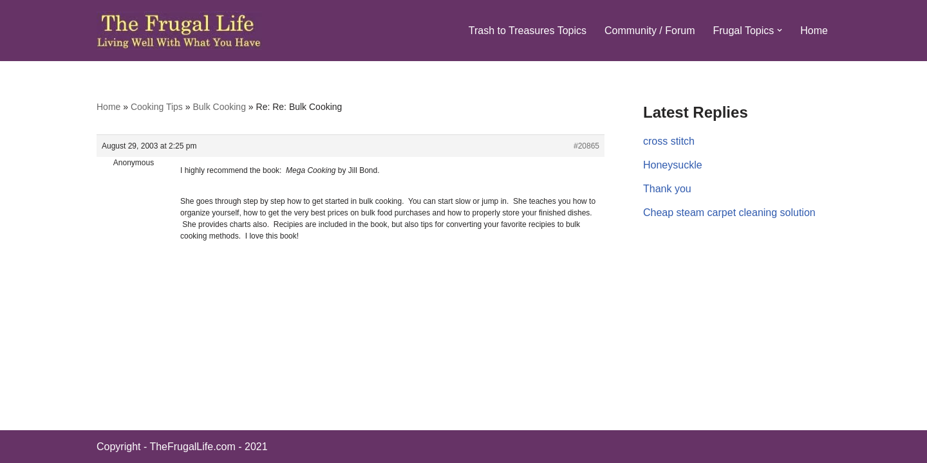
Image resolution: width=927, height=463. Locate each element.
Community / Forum (649, 30)
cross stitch (669, 141)
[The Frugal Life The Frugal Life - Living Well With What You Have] (179, 31)
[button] (779, 30)
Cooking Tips (157, 107)
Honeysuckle (672, 164)
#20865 (586, 145)
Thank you (667, 188)
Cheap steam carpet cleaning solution (729, 212)
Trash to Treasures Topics (527, 30)
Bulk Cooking (219, 107)
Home (814, 30)
